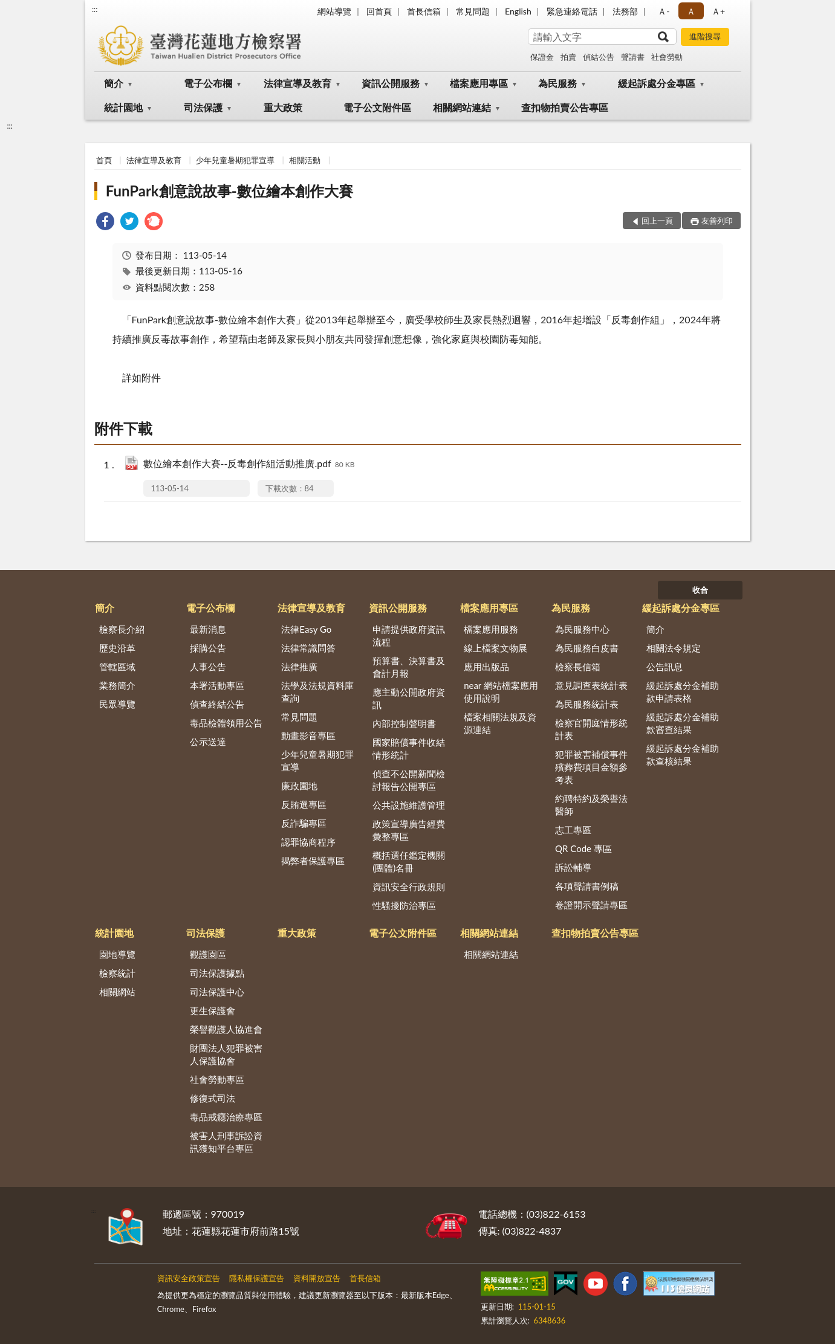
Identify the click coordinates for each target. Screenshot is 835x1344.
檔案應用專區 (479, 83)
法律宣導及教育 (297, 83)
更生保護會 (212, 1010)
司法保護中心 (217, 991)
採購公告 (208, 647)
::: (95, 9)
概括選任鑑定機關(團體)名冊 (408, 861)
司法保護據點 (217, 973)
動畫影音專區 (308, 735)
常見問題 (473, 11)
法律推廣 (299, 666)
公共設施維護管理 (408, 805)
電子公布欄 (208, 83)
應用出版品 (486, 666)
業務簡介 (117, 685)
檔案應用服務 (491, 629)
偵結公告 (598, 57)
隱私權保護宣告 (256, 1278)
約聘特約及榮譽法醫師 (591, 804)
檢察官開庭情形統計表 (591, 729)
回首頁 (379, 11)
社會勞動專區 (217, 1079)
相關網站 (117, 991)
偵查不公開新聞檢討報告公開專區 (408, 780)
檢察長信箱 (577, 666)
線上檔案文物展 (495, 647)
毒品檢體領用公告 (226, 722)
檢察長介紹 (122, 629)
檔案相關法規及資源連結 (500, 723)
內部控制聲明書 (404, 723)
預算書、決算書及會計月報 (408, 667)
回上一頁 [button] (657, 220)
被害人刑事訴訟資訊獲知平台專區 (226, 1142)
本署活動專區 (217, 685)
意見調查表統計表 (591, 685)
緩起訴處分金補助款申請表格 (682, 691)
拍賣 (568, 57)
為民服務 (557, 83)
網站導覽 (334, 11)
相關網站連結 (462, 107)
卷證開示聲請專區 (591, 904)
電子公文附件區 (377, 107)
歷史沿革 (117, 647)
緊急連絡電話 (572, 11)
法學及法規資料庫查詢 (317, 691)
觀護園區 (208, 954)
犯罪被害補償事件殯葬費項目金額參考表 (591, 767)
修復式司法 (212, 1098)
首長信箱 (424, 11)
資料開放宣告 (316, 1278)
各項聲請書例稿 (587, 885)
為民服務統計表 (587, 704)
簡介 (113, 83)
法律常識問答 (308, 647)
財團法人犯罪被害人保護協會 (226, 1054)
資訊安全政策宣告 (188, 1278)
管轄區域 (117, 666)
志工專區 (573, 829)
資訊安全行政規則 (408, 886)
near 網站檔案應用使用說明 (501, 691)
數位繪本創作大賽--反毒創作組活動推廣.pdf (249, 464)
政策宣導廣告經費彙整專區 (408, 830)
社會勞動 (667, 57)
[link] (105, 222)
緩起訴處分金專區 (656, 83)
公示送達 (208, 741)
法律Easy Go (306, 629)
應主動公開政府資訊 (408, 698)
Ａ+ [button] (718, 11)
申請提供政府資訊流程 (408, 635)
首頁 (104, 160)
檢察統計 (117, 973)
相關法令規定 (673, 647)
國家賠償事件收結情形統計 (408, 748)
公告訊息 (664, 666)
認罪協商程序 (308, 841)
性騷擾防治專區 (404, 905)
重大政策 (283, 107)
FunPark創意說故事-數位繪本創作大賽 (229, 190)
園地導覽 (117, 954)
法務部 (625, 11)
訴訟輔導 (573, 867)
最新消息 (208, 629)
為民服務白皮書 (587, 647)
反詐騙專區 (304, 823)
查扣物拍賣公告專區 (564, 107)
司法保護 (203, 107)
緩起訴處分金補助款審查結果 (682, 723)
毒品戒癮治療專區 (226, 1116)
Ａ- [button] (663, 11)
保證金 (542, 57)
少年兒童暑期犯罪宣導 (235, 160)
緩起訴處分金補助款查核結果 (682, 754)
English (518, 11)
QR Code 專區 (583, 848)
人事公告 (208, 666)
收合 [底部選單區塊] (700, 590)
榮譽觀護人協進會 (226, 1029)
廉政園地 (299, 785)
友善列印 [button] (717, 220)
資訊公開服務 (391, 83)
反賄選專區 (304, 804)
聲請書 (633, 57)
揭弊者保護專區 (313, 860)
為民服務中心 (582, 629)
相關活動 (304, 160)
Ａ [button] (691, 11)
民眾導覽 (117, 704)
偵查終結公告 (217, 704)
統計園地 (123, 107)
